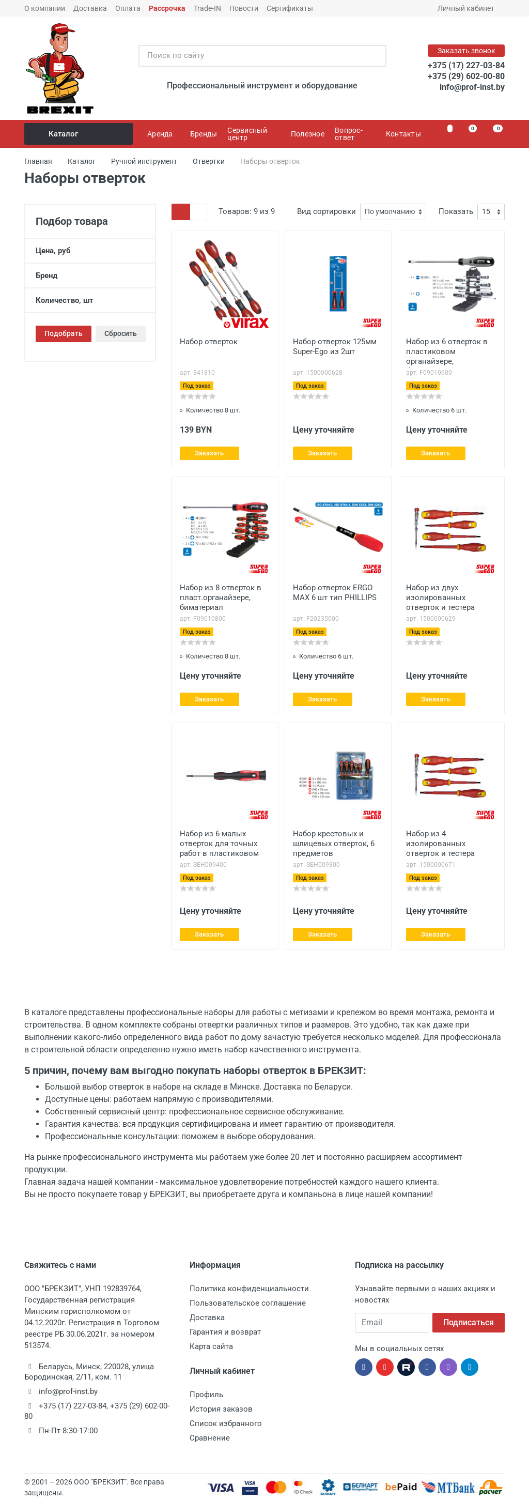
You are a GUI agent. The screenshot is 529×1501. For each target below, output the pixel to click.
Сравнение (210, 1438)
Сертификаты (290, 8)
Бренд (90, 275)
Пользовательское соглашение (248, 1303)
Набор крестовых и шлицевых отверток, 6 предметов (334, 843)
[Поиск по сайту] (251, 56)
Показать (456, 211)
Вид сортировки (326, 211)
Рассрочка (167, 8)
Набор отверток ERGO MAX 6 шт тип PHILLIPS (335, 592)
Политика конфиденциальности (249, 1288)
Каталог (79, 134)
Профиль (206, 1394)
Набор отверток (209, 341)
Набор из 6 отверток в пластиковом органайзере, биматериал (447, 352)
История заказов (221, 1409)
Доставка (90, 8)
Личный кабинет (469, 8)
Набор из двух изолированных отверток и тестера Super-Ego (440, 598)
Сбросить (120, 333)
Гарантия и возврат (225, 1332)
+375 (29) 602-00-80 (466, 76)
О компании (44, 8)
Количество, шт (90, 300)
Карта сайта (211, 1346)
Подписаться (468, 1322)
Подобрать (63, 333)
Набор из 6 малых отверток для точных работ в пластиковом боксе (219, 844)
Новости (243, 8)
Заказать (209, 453)
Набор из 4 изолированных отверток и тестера (440, 843)
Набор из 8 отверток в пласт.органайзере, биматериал (220, 597)
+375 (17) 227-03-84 (466, 65)
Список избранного (226, 1423)
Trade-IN (207, 8)
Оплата (128, 8)
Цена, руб (90, 250)
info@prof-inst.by (472, 87)
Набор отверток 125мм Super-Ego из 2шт (335, 346)
